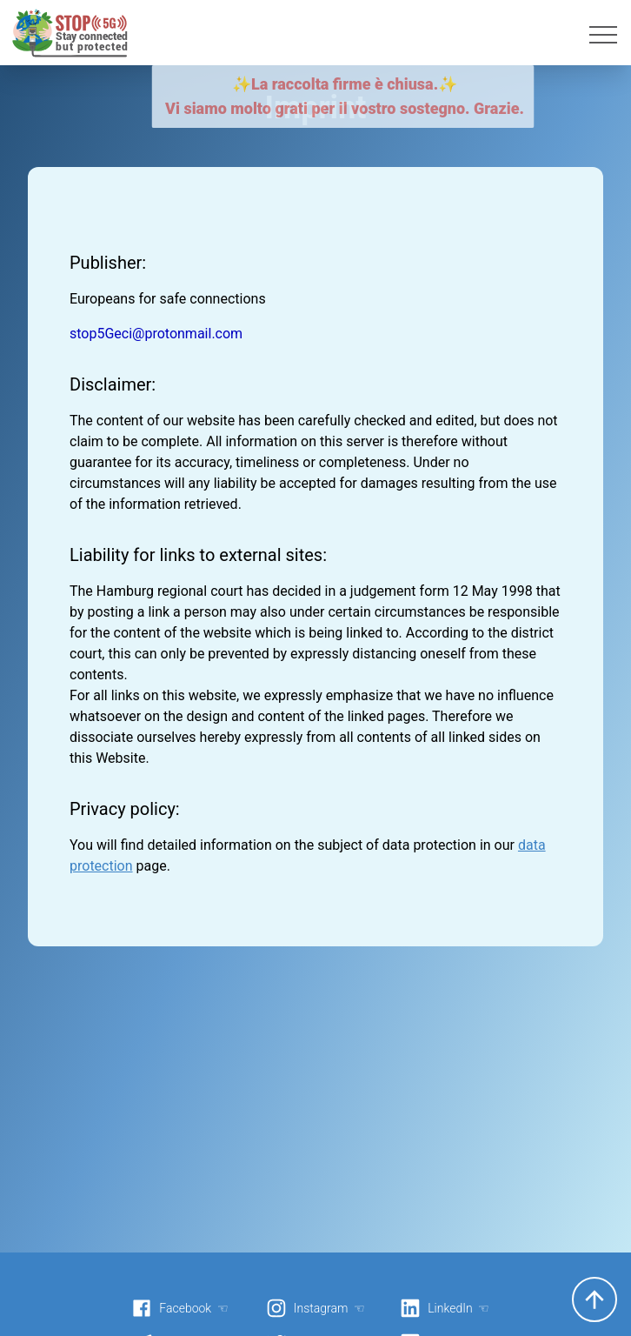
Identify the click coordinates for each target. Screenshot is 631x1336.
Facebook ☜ (180, 1308)
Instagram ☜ (315, 1308)
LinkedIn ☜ (444, 1308)
